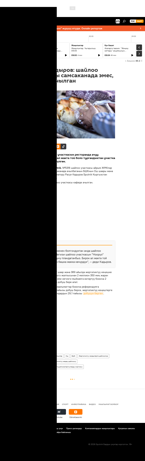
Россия (42, 404)
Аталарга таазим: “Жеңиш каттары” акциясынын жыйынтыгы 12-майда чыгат (117, 50)
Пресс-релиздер (74, 428)
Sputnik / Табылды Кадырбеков (44, 141)
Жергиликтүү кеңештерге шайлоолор (93, 356)
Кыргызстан (36, 356)
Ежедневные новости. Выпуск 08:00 (19, 49)
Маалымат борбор (108, 404)
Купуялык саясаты (126, 428)
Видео (92, 404)
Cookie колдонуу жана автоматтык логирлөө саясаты (27, 432)
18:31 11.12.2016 (36, 87)
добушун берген (93, 293)
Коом (46, 356)
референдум (36, 361)
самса (46, 361)
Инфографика (78, 404)
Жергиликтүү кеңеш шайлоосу (64, 361)
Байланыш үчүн (56, 428)
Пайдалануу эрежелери (34, 428)
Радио (31, 404)
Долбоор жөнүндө (11, 428)
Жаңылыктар (57, 356)
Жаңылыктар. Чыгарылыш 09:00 (83, 49)
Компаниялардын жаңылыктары (100, 428)
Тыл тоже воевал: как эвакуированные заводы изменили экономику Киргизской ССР (49, 52)
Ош (67, 356)
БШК (73, 356)
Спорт (65, 404)
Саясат (22, 404)
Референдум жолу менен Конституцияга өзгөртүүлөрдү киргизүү (56, 367)
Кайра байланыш (63, 432)
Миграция (54, 404)
